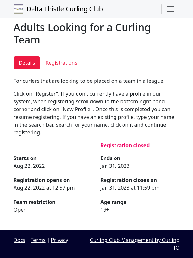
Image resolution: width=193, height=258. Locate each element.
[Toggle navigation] (170, 9)
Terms (38, 240)
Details (27, 62)
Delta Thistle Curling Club (58, 9)
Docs (19, 240)
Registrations (61, 62)
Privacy (59, 240)
